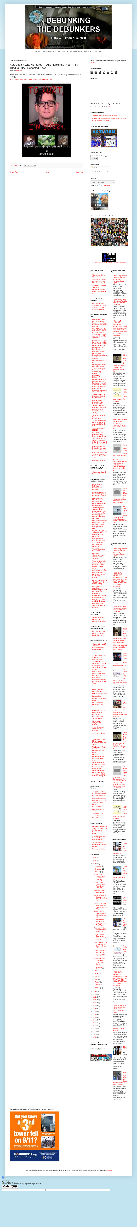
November (98, 869)
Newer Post (14, 172)
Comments (96, 171)
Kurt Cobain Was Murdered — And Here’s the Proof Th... (100, 922)
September (98, 968)
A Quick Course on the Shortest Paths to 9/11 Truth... (109, 118)
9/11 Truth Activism (98, 795)
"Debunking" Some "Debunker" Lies (98, 276)
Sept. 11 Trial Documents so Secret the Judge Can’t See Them (99, 680)
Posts (94, 168)
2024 (95, 991)
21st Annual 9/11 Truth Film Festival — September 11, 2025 (99, 661)
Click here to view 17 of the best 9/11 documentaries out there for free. (99, 646)
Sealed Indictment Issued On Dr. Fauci (98, 763)
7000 (95, 858)
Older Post (79, 172)
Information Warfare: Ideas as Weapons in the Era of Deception (99, 494)
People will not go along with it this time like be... (100, 929)
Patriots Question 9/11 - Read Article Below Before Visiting (99, 582)
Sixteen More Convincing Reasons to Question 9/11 (99, 673)
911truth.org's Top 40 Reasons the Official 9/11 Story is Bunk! (99, 281)
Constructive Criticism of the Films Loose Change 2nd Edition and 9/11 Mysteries (99, 598)
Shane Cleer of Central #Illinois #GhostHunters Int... (100, 914)
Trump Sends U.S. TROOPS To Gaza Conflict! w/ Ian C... (100, 953)
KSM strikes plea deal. (99, 694)
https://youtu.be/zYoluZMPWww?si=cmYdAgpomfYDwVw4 (31, 79)
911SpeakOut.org (98, 813)
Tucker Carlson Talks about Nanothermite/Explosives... (100, 937)
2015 (95, 1017)
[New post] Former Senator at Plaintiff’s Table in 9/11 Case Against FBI (120, 302)
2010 (95, 1031)
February (98, 985)
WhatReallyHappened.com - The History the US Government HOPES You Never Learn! (99, 830)
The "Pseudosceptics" (124, 899)
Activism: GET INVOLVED (125, 922)
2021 (95, 1000)
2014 (95, 1020)
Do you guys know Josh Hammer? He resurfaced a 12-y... (100, 906)
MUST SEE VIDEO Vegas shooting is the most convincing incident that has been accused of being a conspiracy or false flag (120, 465)
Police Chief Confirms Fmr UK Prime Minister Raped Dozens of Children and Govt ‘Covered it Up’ (120, 424)
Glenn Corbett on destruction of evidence (97, 729)
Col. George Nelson (98, 733)
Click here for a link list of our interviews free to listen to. (98, 633)
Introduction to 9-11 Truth (100, 121)
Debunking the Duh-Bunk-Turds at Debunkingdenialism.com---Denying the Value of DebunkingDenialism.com (99, 357)
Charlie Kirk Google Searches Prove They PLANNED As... (100, 897)
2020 (95, 1003)
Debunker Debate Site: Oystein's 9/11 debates (98, 605)
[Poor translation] (14, 1187)
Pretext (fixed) (97, 696)
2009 (95, 1034)
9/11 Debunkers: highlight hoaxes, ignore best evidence (99, 434)
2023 (95, 994)
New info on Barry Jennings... (118, 1029)
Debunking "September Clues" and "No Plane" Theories (98, 556)
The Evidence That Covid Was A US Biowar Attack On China (98, 749)
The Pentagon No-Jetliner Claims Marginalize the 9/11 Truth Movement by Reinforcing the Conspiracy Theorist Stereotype (99, 513)
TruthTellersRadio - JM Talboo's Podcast (99, 792)
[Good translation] (6, 1187)
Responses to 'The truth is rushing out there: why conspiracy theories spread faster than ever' (99, 323)
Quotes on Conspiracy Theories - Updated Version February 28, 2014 (99, 455)
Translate (104, 185)
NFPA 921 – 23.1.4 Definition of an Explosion (98, 712)
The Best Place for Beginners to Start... (105, 116)
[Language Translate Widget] (103, 182)
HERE (93, 63)
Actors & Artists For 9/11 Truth (98, 816)
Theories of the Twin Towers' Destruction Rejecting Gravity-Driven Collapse (99, 563)
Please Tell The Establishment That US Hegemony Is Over (98, 757)
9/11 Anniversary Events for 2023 (97, 703)
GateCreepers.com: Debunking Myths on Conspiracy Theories (99, 448)
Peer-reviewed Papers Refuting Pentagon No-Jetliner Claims (99, 522)
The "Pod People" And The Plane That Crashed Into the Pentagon (99, 533)
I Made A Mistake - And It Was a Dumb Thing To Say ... (100, 961)
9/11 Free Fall (96, 806)
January (97, 988)
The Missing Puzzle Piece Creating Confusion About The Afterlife (99, 742)
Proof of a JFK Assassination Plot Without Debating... (99, 876)
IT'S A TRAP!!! (125, 1048)
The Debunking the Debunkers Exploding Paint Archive (99, 396)
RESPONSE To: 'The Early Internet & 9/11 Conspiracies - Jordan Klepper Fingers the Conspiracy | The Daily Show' (99, 344)
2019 (95, 1006)
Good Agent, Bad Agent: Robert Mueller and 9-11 (99, 667)
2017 (95, 1011)
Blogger (109, 1170)
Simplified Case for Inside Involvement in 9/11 (99, 291)
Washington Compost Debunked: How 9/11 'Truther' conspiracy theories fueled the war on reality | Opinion (99, 369)
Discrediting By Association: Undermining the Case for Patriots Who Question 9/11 (99, 589)
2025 (95, 864)
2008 (95, 1037)
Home (47, 172)
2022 (95, 997)
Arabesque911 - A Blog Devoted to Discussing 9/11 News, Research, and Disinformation (99, 501)
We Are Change (97, 842)
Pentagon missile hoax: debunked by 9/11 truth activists (98, 540)
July (96, 970)
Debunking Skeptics (98, 460)
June (96, 973)
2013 (95, 1023)
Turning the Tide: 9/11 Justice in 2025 (99, 656)
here (110, 107)
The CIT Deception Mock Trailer (98, 550)
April (96, 979)
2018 (95, 1008)
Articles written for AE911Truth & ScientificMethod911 (99, 619)
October (97, 872)
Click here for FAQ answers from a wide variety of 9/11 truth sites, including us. (99, 306)
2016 (95, 1014)
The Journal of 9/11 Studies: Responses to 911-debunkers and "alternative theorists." (99, 441)
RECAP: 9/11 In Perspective (99, 891)
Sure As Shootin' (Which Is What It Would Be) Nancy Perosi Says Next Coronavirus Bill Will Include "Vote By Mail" (99, 771)
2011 (95, 1028)
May (96, 976)
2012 (95, 1026)
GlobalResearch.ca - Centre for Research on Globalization (99, 838)
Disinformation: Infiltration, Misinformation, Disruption (97, 486)
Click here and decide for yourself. (99, 473)
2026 (95, 861)
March (97, 982)
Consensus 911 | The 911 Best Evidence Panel (99, 802)
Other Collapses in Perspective (125, 949)
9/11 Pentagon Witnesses (97, 545)
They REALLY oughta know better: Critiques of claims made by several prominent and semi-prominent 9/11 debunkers (99, 333)
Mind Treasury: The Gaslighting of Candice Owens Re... (100, 945)
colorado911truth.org (99, 798)
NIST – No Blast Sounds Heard (97, 717)
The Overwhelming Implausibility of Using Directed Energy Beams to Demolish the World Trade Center (99, 573)
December (98, 866)
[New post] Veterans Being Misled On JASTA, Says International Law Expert (120, 279)
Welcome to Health (98, 849)
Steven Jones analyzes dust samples (96, 723)
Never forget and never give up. (97, 690)
